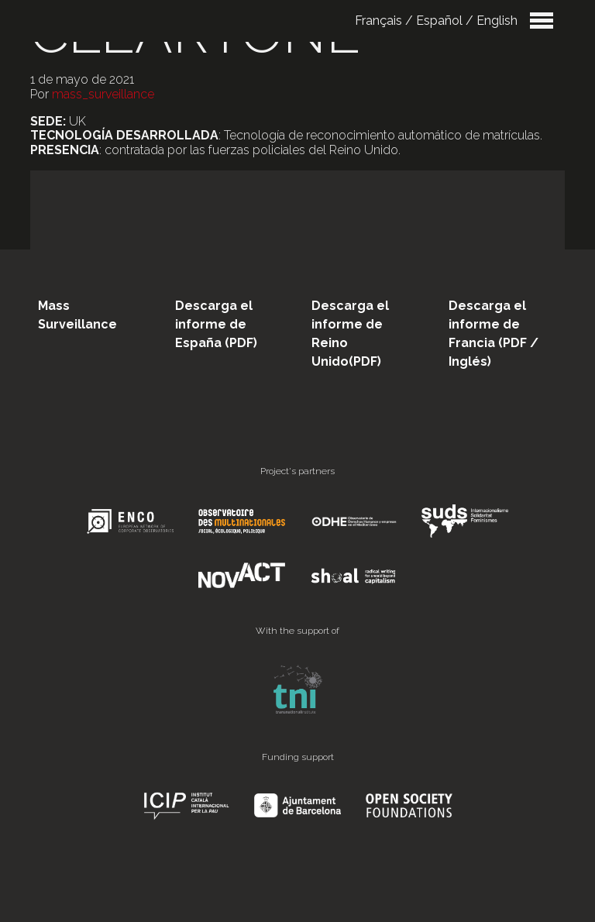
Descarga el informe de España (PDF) (216, 324)
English (497, 20)
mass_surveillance (103, 94)
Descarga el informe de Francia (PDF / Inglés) (493, 333)
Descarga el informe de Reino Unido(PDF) (350, 333)
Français (378, 20)
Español (439, 20)
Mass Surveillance (77, 315)
